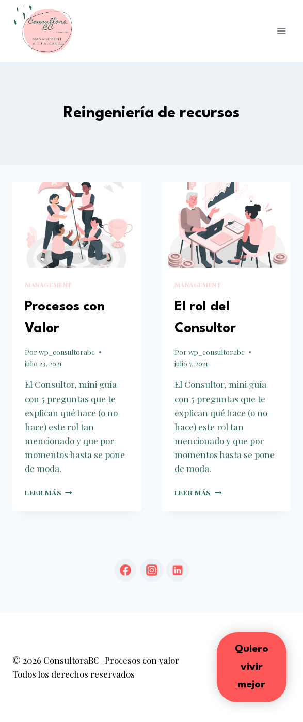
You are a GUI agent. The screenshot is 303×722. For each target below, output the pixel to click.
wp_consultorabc (67, 351)
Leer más (48, 492)
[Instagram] (151, 570)
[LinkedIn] (177, 570)
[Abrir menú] (281, 31)
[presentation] (76, 225)
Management (48, 284)
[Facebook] (125, 570)
